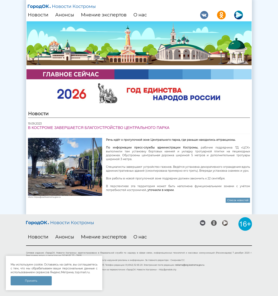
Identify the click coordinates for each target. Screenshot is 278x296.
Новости (38, 15)
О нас (140, 15)
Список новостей (237, 200)
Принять (31, 280)
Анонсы (64, 15)
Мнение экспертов (104, 15)
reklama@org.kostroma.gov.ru (189, 265)
